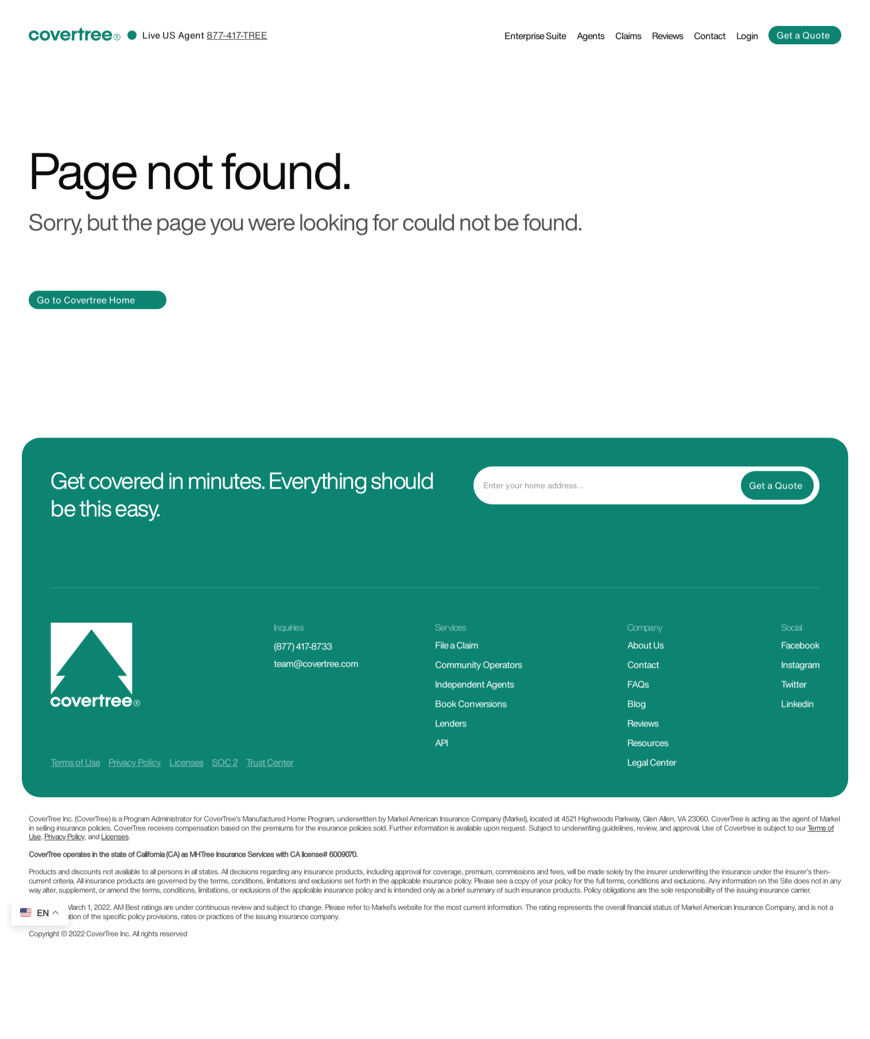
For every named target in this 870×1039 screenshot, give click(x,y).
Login (747, 53)
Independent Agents (474, 701)
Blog (636, 721)
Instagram (800, 682)
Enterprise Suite (535, 53)
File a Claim (456, 662)
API (441, 760)
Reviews (667, 53)
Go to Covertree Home (86, 316)
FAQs (637, 701)
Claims (628, 53)
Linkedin (797, 721)
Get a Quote (803, 52)
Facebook (800, 662)
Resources (647, 760)
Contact (709, 53)
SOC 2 (225, 779)
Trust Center (269, 779)
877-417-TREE (237, 52)
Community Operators (478, 682)
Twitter (793, 701)
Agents (590, 53)
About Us (645, 662)
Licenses (186, 779)
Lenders (450, 740)
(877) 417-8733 (303, 663)
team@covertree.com (316, 680)
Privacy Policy (134, 779)
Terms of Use (75, 779)
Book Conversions (470, 721)
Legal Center (651, 779)
